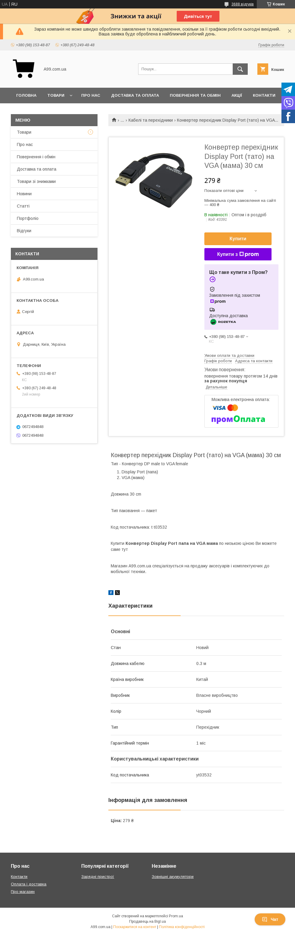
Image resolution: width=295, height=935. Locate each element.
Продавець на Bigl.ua (147, 921)
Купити (238, 238)
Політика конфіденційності (182, 927)
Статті (23, 206)
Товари (55, 95)
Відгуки (24, 230)
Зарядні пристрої (97, 876)
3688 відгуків (242, 4)
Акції (236, 95)
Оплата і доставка (28, 884)
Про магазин (23, 891)
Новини (24, 193)
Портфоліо (28, 218)
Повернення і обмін (36, 156)
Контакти (264, 95)
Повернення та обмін (195, 95)
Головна (26, 95)
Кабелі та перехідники (151, 120)
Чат (270, 919)
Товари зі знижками (36, 181)
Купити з (238, 254)
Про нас (90, 95)
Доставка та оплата (135, 95)
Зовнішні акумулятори (173, 876)
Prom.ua (176, 916)
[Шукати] (240, 69)
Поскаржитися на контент (134, 927)
